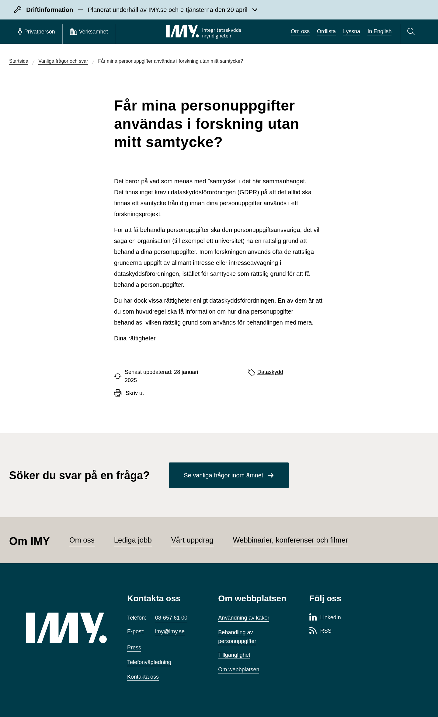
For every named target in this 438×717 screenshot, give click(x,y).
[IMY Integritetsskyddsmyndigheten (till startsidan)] (203, 31)
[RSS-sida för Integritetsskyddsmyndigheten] (320, 631)
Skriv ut (135, 393)
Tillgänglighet (234, 655)
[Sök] (412, 31)
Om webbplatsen (238, 669)
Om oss (300, 31)
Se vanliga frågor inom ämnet (223, 475)
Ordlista (326, 31)
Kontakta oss (143, 677)
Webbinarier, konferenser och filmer (290, 540)
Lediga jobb (133, 540)
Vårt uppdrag (192, 540)
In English (379, 31)
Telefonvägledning (149, 662)
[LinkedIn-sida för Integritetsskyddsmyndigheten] (325, 617)
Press (134, 648)
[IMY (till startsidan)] (67, 628)
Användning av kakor (243, 618)
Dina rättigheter (135, 338)
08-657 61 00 (171, 618)
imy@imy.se (170, 631)
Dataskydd (270, 372)
